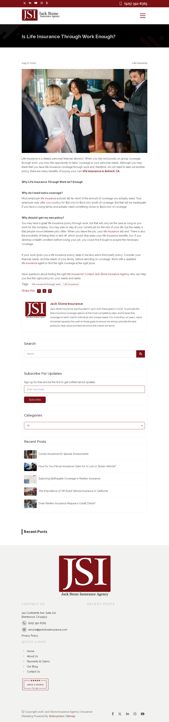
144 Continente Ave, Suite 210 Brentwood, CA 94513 (39, 615)
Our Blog (30, 666)
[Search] (84, 354)
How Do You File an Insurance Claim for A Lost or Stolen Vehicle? (77, 466)
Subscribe (35, 399)
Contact (89, 274)
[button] (140, 354)
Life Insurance (71, 284)
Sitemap (70, 716)
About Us (30, 656)
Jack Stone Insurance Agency (112, 274)
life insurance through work (46, 284)
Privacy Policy (30, 635)
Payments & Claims (36, 661)
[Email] (84, 389)
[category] (84, 425)
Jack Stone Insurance (66, 304)
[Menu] (142, 15)
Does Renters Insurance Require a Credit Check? (67, 503)
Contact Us (31, 671)
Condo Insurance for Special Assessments (64, 453)
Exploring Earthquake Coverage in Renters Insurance (69, 478)
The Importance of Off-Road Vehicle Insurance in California (73, 490)
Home (28, 651)
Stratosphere (56, 716)
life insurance (48, 198)
